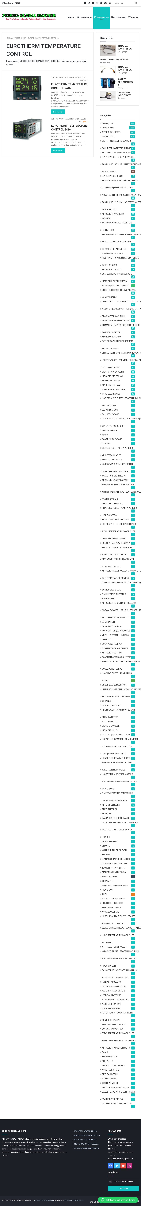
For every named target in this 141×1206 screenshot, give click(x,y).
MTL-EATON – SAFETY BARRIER (116, 153)
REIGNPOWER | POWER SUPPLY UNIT (118, 710)
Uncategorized (108, 123)
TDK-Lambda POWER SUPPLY (115, 480)
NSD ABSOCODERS (110, 912)
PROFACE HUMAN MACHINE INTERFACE (120, 180)
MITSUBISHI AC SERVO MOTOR (116, 617)
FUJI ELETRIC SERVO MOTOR (115, 977)
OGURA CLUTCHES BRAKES (114, 800)
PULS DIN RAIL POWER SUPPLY (116, 543)
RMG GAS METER (110, 1074)
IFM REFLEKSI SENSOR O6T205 (114, 59)
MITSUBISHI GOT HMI (112, 653)
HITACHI (106, 837)
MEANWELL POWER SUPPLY (114, 281)
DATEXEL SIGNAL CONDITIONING (117, 1103)
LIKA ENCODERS (109, 515)
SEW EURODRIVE (109, 841)
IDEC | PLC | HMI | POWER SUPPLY (117, 830)
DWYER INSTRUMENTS (112, 1099)
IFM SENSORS (108, 136)
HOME (71, 17)
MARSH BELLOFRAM (111, 385)
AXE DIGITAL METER (111, 132)
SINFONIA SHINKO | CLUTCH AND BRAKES (121, 661)
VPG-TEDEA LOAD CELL (112, 455)
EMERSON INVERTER (111, 1008)
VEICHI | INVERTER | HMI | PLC (115, 635)
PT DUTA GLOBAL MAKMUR (63, 78)
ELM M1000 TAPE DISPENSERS (116, 859)
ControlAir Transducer (112, 626)
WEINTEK (106, 218)
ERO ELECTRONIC (110, 499)
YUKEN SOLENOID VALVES (113, 770)
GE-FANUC (106, 701)
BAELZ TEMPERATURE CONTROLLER (118, 1092)
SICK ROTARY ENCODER (113, 372)
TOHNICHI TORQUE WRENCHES (116, 631)
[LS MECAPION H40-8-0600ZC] (108, 96)
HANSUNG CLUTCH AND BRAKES (117, 673)
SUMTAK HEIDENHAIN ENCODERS (117, 274)
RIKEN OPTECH (109, 966)
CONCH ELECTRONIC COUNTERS (116, 657)
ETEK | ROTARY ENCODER (113, 754)
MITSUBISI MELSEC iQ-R (113, 376)
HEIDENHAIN (107, 942)
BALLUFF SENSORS (110, 414)
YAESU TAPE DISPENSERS (114, 476)
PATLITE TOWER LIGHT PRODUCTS (117, 341)
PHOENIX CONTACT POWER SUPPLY (118, 547)
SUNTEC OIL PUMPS (111, 1020)
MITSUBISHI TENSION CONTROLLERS (119, 603)
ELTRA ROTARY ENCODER (113, 389)
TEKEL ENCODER (109, 809)
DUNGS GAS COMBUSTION (114, 685)
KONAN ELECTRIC (110, 1057)
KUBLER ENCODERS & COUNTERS (117, 242)
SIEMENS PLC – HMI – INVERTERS (117, 448)
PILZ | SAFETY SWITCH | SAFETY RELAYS (120, 258)
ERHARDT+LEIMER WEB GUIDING (117, 762)
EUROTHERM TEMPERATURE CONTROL (119, 781)
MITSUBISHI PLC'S (110, 730)
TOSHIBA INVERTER (111, 332)
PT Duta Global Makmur (43, 1200)
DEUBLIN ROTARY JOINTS (113, 539)
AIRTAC (105, 680)
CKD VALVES (107, 881)
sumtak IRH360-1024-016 (113, 868)
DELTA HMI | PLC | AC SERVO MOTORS (119, 290)
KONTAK (133, 17)
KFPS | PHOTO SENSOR (112, 903)
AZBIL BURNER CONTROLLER (115, 999)
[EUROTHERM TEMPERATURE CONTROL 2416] (27, 88)
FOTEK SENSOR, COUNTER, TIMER (117, 1013)
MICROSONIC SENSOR (112, 337)
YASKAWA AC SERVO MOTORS (116, 697)
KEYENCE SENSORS (111, 805)
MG (109, 405)
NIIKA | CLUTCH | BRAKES (113, 899)
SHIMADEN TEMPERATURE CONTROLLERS (121, 325)
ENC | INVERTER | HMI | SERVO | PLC (118, 746)
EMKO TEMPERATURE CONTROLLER (118, 1033)
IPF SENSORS (108, 789)
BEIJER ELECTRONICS (112, 269)
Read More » (58, 112)
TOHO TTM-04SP (109, 430)
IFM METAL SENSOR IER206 (85, 1131)
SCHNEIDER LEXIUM (111, 381)
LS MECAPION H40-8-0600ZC (86, 1148)
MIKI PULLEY (107, 1061)
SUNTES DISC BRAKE (111, 590)
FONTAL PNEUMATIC (111, 982)
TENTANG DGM (84, 17)
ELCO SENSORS (109, 1079)
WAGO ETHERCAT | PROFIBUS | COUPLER (120, 951)
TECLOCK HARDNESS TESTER (115, 1087)
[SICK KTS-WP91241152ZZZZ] (108, 83)
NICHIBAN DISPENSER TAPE (114, 863)
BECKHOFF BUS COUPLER (113, 316)
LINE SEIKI (106, 444)
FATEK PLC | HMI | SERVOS (114, 872)
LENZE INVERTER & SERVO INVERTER (118, 157)
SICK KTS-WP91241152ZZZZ (125, 82)
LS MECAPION (108, 622)
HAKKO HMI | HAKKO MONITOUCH (117, 188)
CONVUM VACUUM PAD (112, 1029)
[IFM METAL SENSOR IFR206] (108, 71)
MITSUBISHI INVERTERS (113, 214)
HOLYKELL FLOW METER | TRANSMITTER (120, 739)
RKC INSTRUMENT (110, 348)
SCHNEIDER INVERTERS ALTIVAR (116, 148)
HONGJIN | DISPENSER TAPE (115, 885)
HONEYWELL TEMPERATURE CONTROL (119, 1040)
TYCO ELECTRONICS (111, 394)
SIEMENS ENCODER (111, 726)
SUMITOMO (107, 814)
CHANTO (106, 846)
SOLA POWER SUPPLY (112, 644)
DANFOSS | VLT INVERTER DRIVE (116, 735)
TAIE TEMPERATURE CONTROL (116, 578)
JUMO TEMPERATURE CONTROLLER (118, 935)
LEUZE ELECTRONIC (111, 367)
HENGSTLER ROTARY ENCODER (116, 758)
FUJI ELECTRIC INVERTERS (114, 594)
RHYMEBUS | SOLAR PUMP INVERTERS (119, 508)
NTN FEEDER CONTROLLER (114, 947)
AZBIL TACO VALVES (111, 566)
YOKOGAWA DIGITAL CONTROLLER (118, 464)
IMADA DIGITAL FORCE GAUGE (115, 818)
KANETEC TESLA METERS (113, 991)
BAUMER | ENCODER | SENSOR (115, 286)
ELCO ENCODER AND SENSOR (115, 648)
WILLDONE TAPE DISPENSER (115, 850)
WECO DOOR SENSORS (112, 503)
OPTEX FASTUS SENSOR (113, 426)
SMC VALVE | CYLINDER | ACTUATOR (118, 559)
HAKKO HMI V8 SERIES (112, 253)
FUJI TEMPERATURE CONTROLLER (117, 793)
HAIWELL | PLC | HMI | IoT (113, 923)
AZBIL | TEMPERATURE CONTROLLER (118, 531)
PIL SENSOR (107, 890)
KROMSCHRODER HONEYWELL (115, 520)
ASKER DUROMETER (111, 1070)
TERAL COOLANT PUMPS (113, 1065)
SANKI (105, 1052)
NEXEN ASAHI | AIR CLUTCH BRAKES (118, 916)
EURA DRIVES (108, 598)
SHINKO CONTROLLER (112, 460)
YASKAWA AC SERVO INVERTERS (117, 223)
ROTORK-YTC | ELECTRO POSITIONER (119, 524)
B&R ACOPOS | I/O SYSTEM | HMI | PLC (119, 970)
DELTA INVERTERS (110, 717)
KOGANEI (106, 855)
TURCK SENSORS (110, 209)
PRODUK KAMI (101, 17)
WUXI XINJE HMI (109, 297)
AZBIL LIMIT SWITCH (111, 1004)
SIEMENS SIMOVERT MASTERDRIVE (118, 485)
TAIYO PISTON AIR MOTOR (114, 249)
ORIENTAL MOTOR (110, 1083)
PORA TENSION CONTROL (113, 1024)
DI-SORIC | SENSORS (111, 705)
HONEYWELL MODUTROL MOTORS (117, 774)
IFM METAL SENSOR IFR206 (85, 1139)
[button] (118, 1200)
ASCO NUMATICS (110, 721)
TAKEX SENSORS (109, 265)
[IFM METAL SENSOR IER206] (108, 50)
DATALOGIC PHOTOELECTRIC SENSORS (120, 822)
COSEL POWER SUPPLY (112, 669)
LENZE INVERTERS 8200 (113, 176)
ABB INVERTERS (109, 172)
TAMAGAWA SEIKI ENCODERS (115, 321)
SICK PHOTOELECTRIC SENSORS (116, 141)
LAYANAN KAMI (119, 17)
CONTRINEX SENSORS (112, 439)
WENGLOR (106, 639)
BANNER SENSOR (110, 410)
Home (9, 38)
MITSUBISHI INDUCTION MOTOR (116, 1048)
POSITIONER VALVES (111, 907)
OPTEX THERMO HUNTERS (114, 986)
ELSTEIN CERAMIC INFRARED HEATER (119, 959)
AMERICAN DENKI (110, 877)
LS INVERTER (108, 230)
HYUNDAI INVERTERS (111, 995)
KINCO (105, 435)
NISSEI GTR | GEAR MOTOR (114, 555)
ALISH (105, 894)
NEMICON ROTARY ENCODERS (115, 471)
